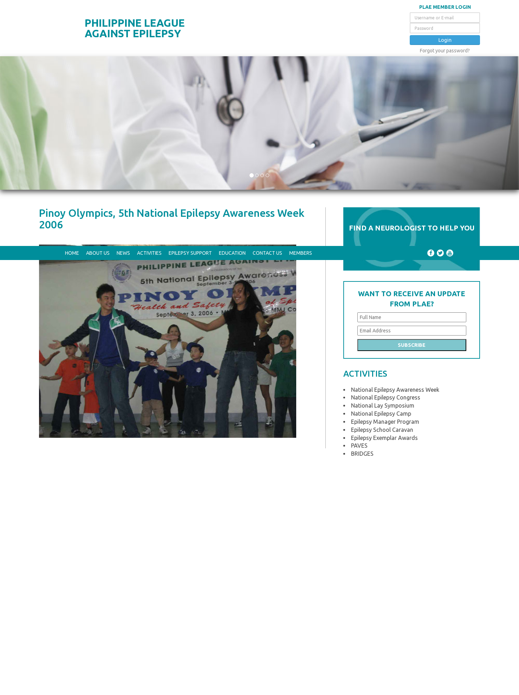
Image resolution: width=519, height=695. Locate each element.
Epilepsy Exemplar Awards (384, 194)
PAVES (359, 202)
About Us (98, 7)
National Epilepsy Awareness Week (395, 146)
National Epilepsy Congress (385, 154)
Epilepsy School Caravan (382, 186)
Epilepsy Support (190, 7)
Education (232, 7)
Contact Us (267, 7)
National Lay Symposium (382, 162)
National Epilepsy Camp (381, 170)
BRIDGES (362, 210)
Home (72, 7)
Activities (149, 7)
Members (300, 7)
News (123, 7)
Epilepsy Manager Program (385, 178)
